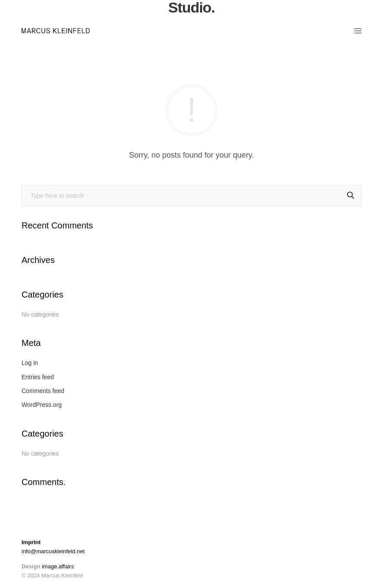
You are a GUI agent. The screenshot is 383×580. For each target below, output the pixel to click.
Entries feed (38, 377)
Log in (30, 362)
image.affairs (58, 566)
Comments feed (43, 390)
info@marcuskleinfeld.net (53, 551)
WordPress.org (42, 404)
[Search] (350, 196)
